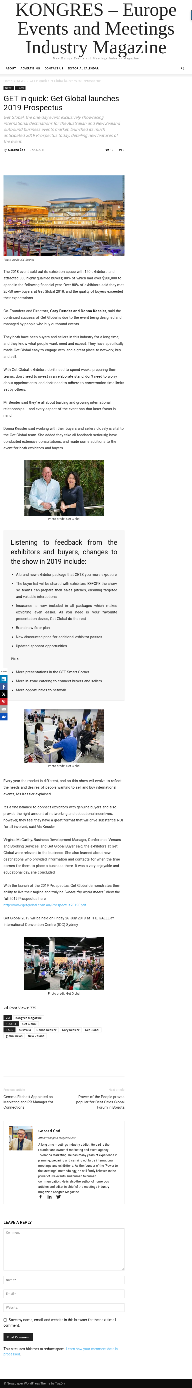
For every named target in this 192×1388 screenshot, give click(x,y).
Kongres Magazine (29, 1018)
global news (14, 1036)
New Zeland (36, 1036)
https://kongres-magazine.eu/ (57, 1138)
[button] (182, 68)
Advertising (30, 68)
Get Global (29, 1024)
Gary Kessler (71, 1030)
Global (20, 88)
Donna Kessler (46, 1030)
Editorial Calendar (83, 68)
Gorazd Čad (17, 150)
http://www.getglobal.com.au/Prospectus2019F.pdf (45, 905)
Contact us (53, 68)
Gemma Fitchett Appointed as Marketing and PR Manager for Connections (28, 1102)
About (11, 68)
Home (8, 81)
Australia (25, 1030)
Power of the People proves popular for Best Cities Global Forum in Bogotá (100, 1102)
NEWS (21, 81)
